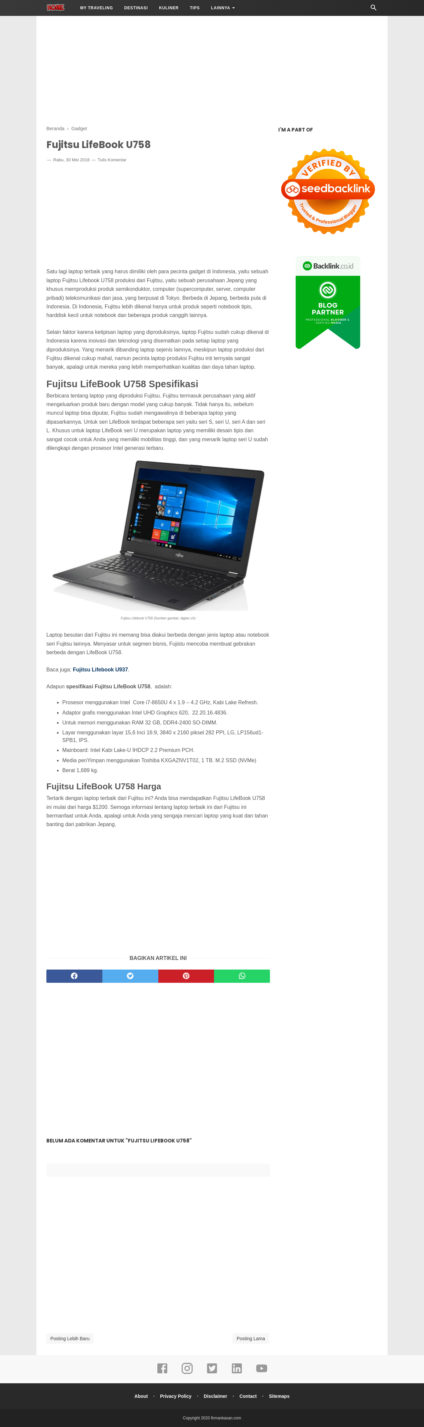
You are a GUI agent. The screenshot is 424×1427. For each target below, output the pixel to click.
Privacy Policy (175, 1396)
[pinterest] (186, 976)
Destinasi (136, 8)
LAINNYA (220, 8)
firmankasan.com (226, 1418)
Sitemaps (279, 1396)
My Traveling (96, 8)
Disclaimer (215, 1396)
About (140, 1396)
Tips (195, 8)
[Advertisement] (212, 69)
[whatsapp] (242, 976)
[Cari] (374, 9)
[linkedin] (236, 1373)
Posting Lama (251, 1338)
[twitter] (130, 976)
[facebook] (74, 976)
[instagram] (187, 1373)
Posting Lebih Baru (69, 1338)
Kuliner (169, 8)
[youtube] (261, 1373)
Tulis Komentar (112, 160)
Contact (248, 1396)
